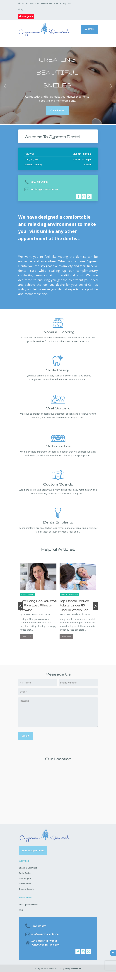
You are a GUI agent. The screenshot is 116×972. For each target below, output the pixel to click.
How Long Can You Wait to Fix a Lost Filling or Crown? (38, 605)
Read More (26, 636)
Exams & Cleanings (28, 868)
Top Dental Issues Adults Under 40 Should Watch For (74, 605)
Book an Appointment (33, 850)
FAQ (21, 910)
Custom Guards (26, 889)
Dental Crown (27, 595)
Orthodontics (25, 884)
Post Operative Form (28, 905)
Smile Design (25, 873)
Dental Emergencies (69, 595)
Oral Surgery (25, 878)
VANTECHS (76, 968)
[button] (4, 85)
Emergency (26, 16)
